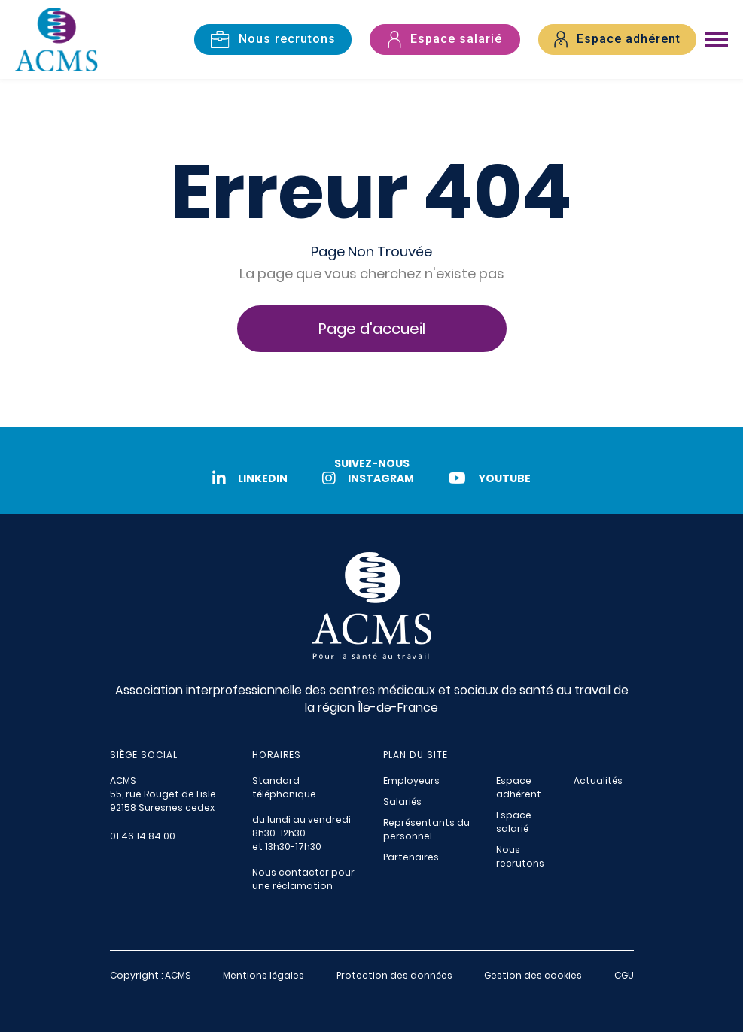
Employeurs (411, 783)
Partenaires (411, 860)
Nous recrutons (520, 859)
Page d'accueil (371, 331)
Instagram (368, 481)
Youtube (493, 481)
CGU (624, 978)
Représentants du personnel (426, 832)
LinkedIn (247, 481)
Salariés (402, 804)
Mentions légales (263, 978)
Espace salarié (513, 825)
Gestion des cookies (533, 978)
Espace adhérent (518, 790)
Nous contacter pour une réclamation (303, 882)
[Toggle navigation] (716, 41)
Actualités (598, 783)
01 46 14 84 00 (142, 839)
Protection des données (394, 978)
